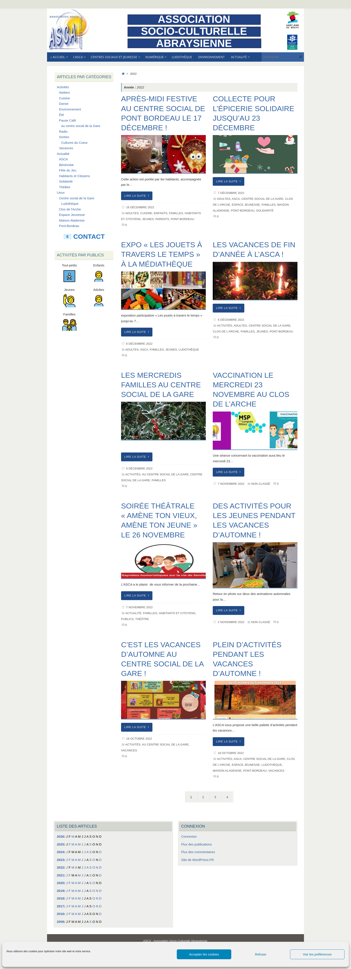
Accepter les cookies (204, 954)
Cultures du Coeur (74, 142)
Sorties (64, 137)
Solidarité (264, 210)
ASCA (236, 198)
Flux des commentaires (198, 852)
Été (61, 115)
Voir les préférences (317, 954)
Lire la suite (137, 195)
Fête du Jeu (67, 170)
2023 (60, 860)
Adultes (131, 213)
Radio (63, 131)
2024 (60, 852)
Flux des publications (196, 844)
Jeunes (148, 219)
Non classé (260, 483)
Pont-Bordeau (182, 219)
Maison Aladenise (227, 770)
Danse (63, 103)
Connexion (189, 836)
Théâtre (142, 619)
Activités (224, 325)
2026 (60, 836)
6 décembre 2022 (139, 343)
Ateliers (64, 92)
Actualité (133, 613)
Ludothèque (189, 349)
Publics (127, 619)
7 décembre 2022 (231, 193)
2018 (60, 898)
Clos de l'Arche (226, 331)
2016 (60, 914)
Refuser (261, 954)
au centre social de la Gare (165, 474)
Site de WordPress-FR (197, 860)
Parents (162, 219)
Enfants (160, 213)
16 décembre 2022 (140, 207)
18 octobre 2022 (139, 738)
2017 (60, 906)
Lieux (61, 192)
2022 (60, 867)
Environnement (70, 109)
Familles (176, 213)
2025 (60, 844)
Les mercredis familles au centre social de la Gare (161, 384)
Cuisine (146, 213)
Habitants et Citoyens (177, 613)
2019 (60, 891)
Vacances (129, 750)
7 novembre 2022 (231, 483)
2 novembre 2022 (231, 622)
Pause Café (67, 120)
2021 (60, 875)
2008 (60, 921)
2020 (60, 883)
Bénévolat (66, 165)
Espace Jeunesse (246, 204)
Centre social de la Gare (262, 198)
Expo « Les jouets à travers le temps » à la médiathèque (161, 254)
